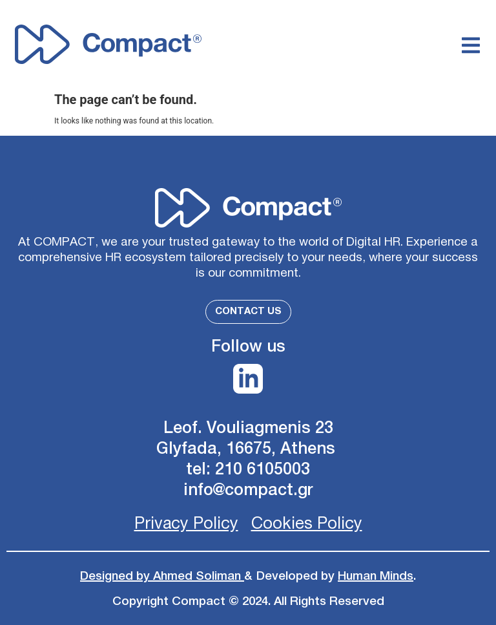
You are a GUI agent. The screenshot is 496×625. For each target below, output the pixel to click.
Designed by (116, 575)
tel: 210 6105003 (248, 469)
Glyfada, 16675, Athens (248, 449)
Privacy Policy (186, 524)
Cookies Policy (306, 524)
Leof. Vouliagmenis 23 (248, 428)
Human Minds (375, 575)
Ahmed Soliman (198, 575)
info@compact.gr (248, 490)
